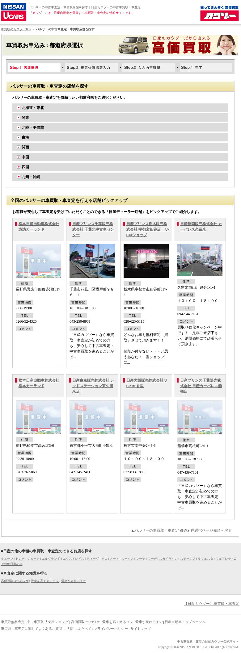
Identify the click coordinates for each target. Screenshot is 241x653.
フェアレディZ (226, 558)
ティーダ (93, 558)
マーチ (140, 558)
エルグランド (51, 558)
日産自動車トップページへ (185, 622)
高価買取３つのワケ (15, 581)
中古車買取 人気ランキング (48, 622)
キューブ (7, 558)
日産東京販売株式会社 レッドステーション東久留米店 (93, 386)
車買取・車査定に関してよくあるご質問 (31, 628)
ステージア (188, 558)
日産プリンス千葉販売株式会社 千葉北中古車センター (93, 229)
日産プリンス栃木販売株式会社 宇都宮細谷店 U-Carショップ (147, 229)
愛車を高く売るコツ (45, 581)
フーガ (152, 558)
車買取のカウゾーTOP (16, 29)
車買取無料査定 (13, 622)
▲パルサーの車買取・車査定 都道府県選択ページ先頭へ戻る (181, 530)
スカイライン (168, 558)
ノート (114, 558)
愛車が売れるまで (73, 581)
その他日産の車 (12, 564)
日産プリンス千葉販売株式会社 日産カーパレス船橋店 (201, 386)
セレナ (20, 558)
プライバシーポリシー (111, 628)
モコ (104, 558)
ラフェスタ (205, 558)
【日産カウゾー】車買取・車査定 (211, 603)
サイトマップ (140, 628)
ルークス (127, 558)
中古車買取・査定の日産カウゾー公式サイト (208, 641)
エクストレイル (73, 558)
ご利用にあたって (77, 628)
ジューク (33, 558)
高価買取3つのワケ (85, 622)
